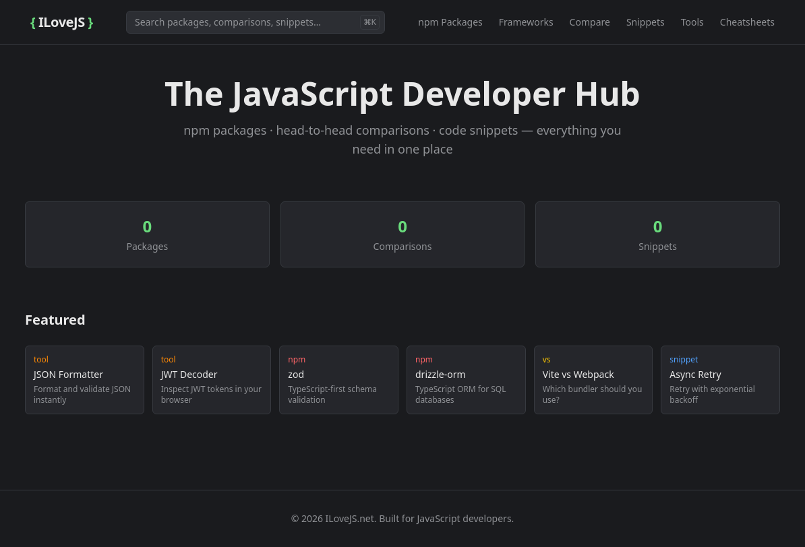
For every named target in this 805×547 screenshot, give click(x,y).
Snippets (645, 21)
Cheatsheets (747, 21)
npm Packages (450, 21)
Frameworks (526, 21)
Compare (590, 21)
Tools (692, 21)
